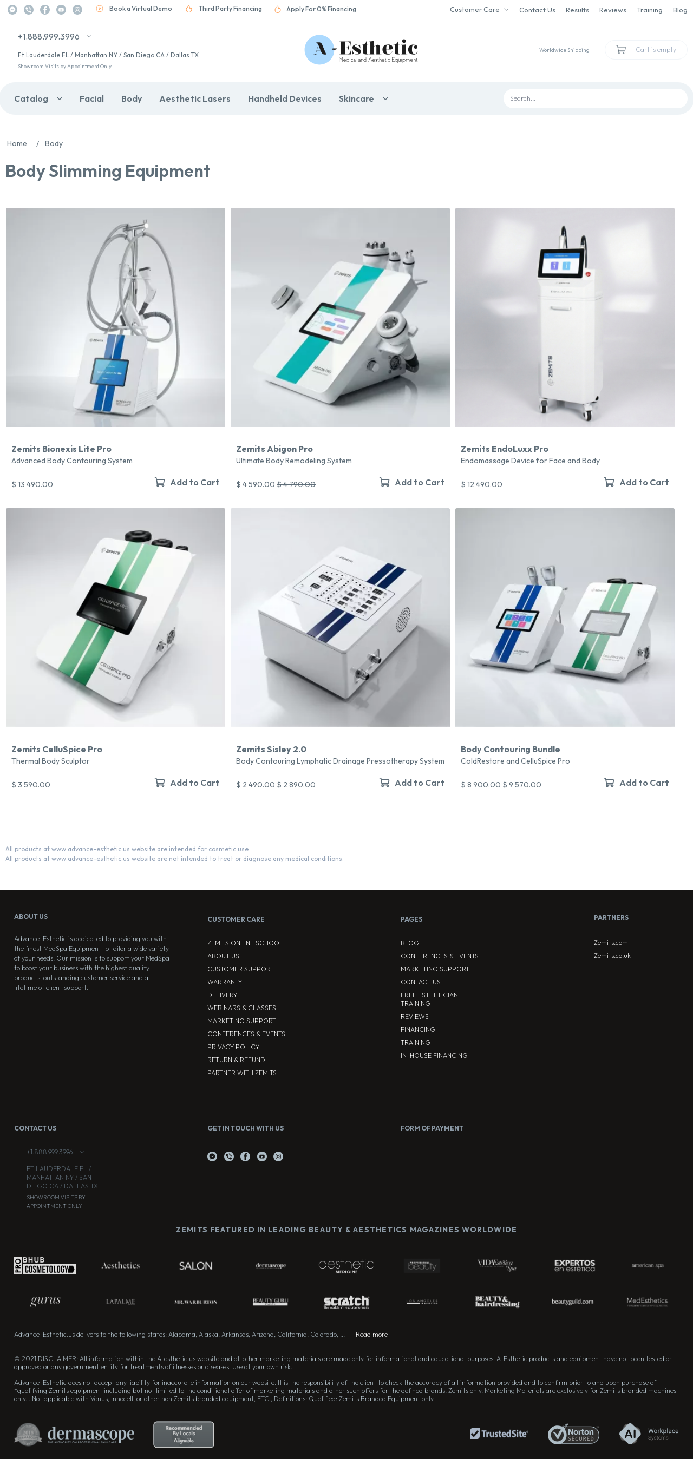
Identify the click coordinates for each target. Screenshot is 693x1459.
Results (577, 9)
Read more (372, 1334)
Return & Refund (236, 1060)
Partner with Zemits (242, 1073)
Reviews (612, 9)
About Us (223, 956)
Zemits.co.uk (612, 955)
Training (650, 9)
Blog (680, 9)
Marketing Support (241, 1021)
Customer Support (240, 969)
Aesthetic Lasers (195, 98)
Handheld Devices (285, 98)
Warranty (224, 982)
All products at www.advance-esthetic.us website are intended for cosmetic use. (127, 849)
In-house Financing (434, 1055)
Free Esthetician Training (429, 999)
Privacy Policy (233, 1047)
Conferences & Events (246, 1034)
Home (26, 143)
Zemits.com (611, 942)
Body (131, 98)
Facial (92, 98)
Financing (418, 1030)
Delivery (222, 995)
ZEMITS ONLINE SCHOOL (245, 943)
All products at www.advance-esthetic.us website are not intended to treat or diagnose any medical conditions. (174, 859)
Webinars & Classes (241, 1008)
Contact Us (537, 9)
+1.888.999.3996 (49, 36)
